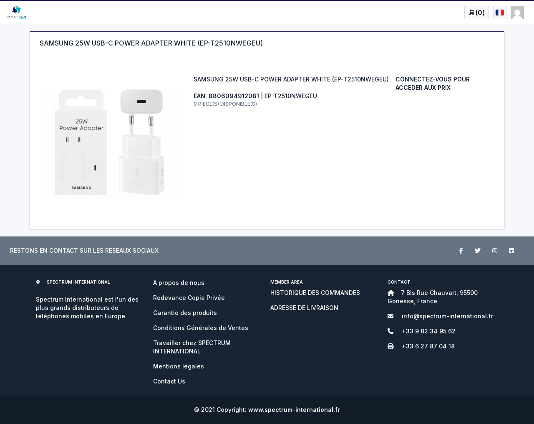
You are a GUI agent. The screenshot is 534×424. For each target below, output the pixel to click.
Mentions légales (178, 366)
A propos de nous (178, 282)
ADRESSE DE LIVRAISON (304, 307)
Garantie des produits (185, 312)
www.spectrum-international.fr (294, 409)
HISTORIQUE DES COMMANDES (315, 292)
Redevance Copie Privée (189, 297)
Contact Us (169, 381)
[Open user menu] (476, 12)
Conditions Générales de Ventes (200, 327)
